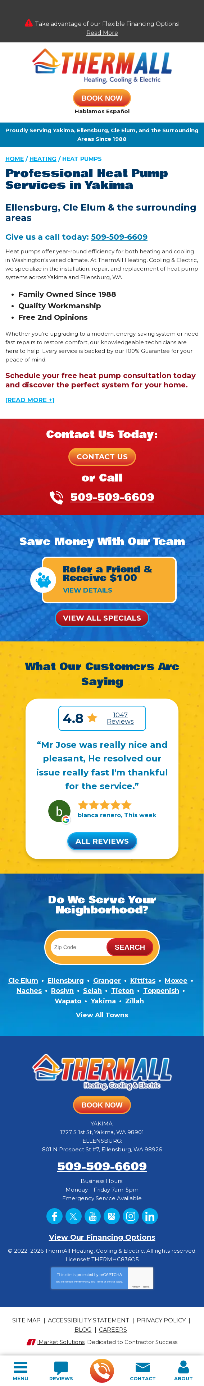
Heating (43, 159)
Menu (20, 1378)
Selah (92, 991)
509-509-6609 (102, 1371)
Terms (146, 1286)
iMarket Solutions (61, 1342)
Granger (107, 981)
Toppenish (161, 991)
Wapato (68, 1001)
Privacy (135, 1286)
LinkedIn (150, 1216)
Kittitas (142, 981)
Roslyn (62, 991)
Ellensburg (65, 981)
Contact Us (102, 456)
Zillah (134, 1001)
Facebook (54, 1216)
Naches (29, 991)
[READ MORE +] (30, 400)
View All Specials (102, 618)
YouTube (93, 1216)
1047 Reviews (120, 718)
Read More (102, 32)
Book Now (101, 98)
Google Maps (112, 1216)
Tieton (122, 991)
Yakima (103, 1001)
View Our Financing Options (102, 1237)
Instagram (131, 1216)
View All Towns (102, 1015)
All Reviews (102, 841)
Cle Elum (23, 981)
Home (14, 159)
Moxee (176, 981)
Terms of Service (105, 1281)
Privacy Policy (82, 1281)
